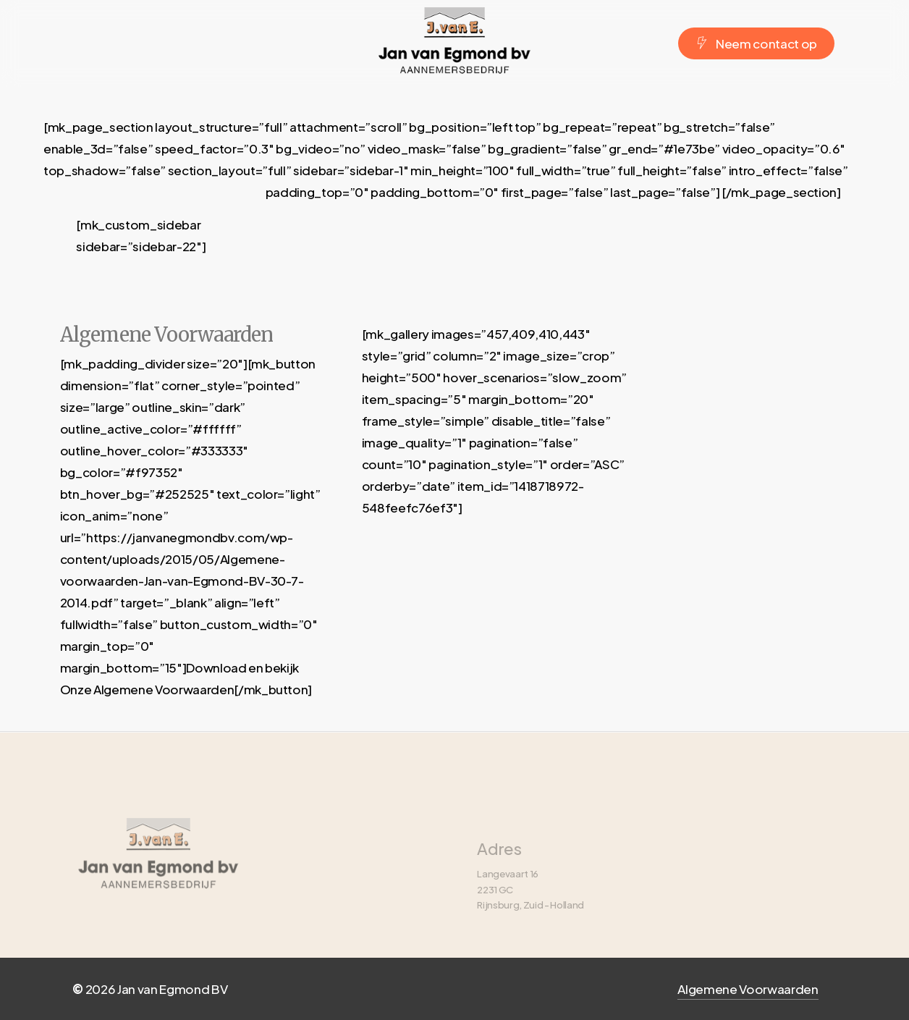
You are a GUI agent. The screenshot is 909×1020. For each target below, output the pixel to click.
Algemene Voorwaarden (747, 989)
